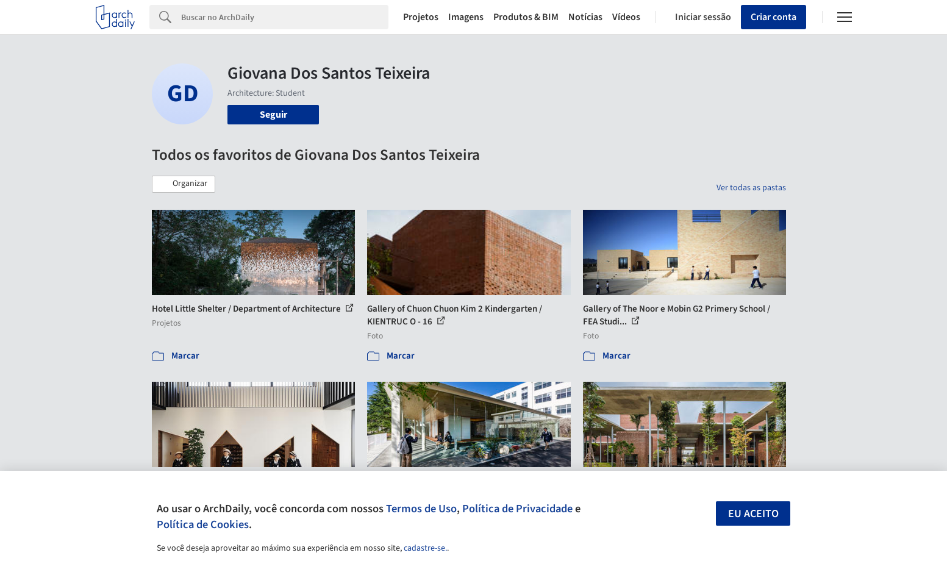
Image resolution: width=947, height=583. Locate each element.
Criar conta (773, 17)
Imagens (466, 17)
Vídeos (626, 17)
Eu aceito (753, 513)
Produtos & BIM (526, 17)
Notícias (585, 17)
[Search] (285, 17)
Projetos (420, 17)
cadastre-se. (425, 548)
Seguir (273, 114)
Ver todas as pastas (751, 188)
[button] (183, 184)
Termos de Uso (421, 509)
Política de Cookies (203, 524)
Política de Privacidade (517, 509)
